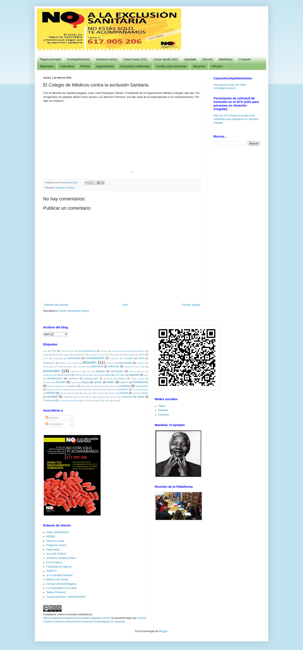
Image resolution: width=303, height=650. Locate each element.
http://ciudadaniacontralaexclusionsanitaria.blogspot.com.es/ (76, 618)
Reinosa (63, 393)
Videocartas (53, 549)
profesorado (52, 389)
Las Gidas (120, 375)
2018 (71, 351)
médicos (70, 187)
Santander (68, 397)
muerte (74, 382)
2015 (63, 351)
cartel (121, 354)
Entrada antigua (191, 304)
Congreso (114, 358)
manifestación (54, 378)
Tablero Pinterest (55, 592)
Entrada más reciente (56, 304)
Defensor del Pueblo (68, 363)
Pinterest (163, 410)
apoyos (56, 354)
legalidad (134, 374)
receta (109, 389)
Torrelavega (49, 400)
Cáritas (112, 354)
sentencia (101, 397)
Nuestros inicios (106, 59)
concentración (94, 358)
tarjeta (140, 396)
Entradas (52, 417)
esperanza (129, 366)
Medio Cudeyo (138, 378)
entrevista (113, 366)
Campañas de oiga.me (59, 566)
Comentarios (54, 424)
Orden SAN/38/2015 (57, 532)
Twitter (161, 406)
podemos (113, 386)
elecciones (68, 366)
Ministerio (47, 382)
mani (146, 375)
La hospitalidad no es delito (61, 588)
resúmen (112, 393)
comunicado (74, 358)
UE (93, 400)
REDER (50, 393)
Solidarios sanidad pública (61, 558)
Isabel (95, 375)
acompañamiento (87, 351)
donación (141, 363)
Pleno (83, 386)
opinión (98, 382)
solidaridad (126, 397)
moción (60, 382)
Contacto (245, 59)
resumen (100, 393)
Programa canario (56, 545)
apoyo (46, 354)
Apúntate (190, 59)
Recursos (199, 66)
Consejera (128, 358)
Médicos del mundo (57, 579)
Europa (141, 366)
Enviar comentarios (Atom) (74, 310)
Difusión (217, 66)
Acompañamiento (78, 59)
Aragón (66, 354)
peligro (62, 386)
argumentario (79, 354)
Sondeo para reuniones (171, 66)
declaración (49, 363)
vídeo (107, 400)
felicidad (100, 371)
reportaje (75, 393)
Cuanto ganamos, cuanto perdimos (66, 596)
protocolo (78, 389)
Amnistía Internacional (122, 351)
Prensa (85, 66)
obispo (85, 382)
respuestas (88, 393)
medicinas (108, 378)
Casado (131, 354)
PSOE (89, 389)
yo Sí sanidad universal (59, 575)
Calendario (67, 66)
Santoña (81, 397)
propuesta (65, 389)
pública (99, 389)
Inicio (125, 304)
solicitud (113, 397)
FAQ (89, 371)
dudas (46, 366)
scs (90, 397)
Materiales (47, 66)
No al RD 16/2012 (56, 553)
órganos (124, 382)
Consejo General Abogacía (61, 583)
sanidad (52, 396)
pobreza (101, 386)
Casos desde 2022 (165, 59)
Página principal (50, 59)
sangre (144, 393)
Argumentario (105, 66)
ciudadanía (58, 358)
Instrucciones (64, 375)
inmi (143, 371)
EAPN (55, 366)
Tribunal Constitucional (69, 400)
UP (99, 400)
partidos (51, 386)
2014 (53, 351)
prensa (125, 386)
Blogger (163, 631)
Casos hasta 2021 (135, 59)
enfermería (96, 366)
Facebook (163, 414)
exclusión (60, 187)
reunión (124, 393)
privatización (142, 386)
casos (142, 354)
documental (125, 362)
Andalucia (140, 351)
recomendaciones (140, 389)
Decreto (207, 59)
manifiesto (73, 378)
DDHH (141, 358)
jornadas (106, 375)
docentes (110, 363)
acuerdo (104, 351)
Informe (132, 371)
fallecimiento (76, 371)
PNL (92, 386)
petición (72, 386)
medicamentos (91, 378)
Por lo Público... (55, 562)
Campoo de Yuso (97, 354)
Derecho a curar (55, 540)
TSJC (85, 400)
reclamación (122, 389)
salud (135, 393)
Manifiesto (226, 59)
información (117, 371)
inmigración (48, 375)
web (115, 400)
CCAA (46, 358)
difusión (89, 362)
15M (45, 351)
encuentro (81, 366)
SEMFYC (51, 571)
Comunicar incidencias (135, 66)
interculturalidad (82, 375)
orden (110, 382)
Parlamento (140, 382)
